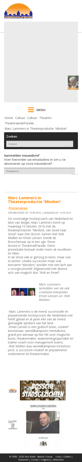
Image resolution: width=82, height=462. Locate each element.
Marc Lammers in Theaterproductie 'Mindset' (36, 128)
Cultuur (20, 118)
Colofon (67, 456)
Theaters (45, 118)
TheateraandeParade (19, 123)
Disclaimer (23, 459)
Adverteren (58, 459)
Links (58, 456)
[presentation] (29, 181)
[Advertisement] (40, 62)
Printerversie (18, 208)
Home (9, 118)
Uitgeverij (46, 459)
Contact (35, 459)
